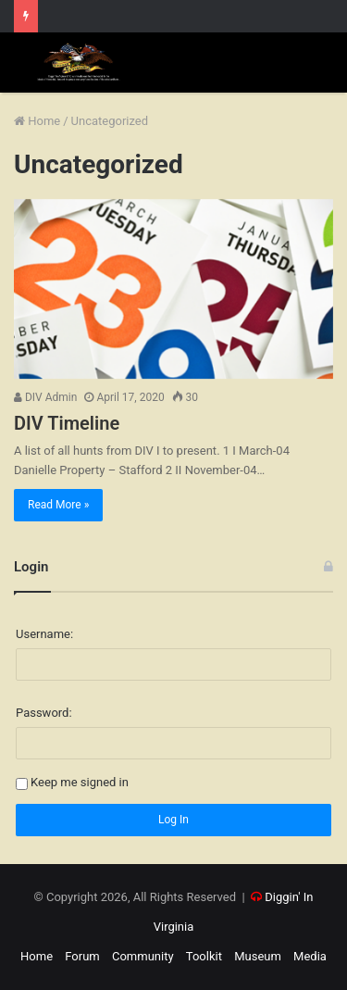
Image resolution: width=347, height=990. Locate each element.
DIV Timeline (66, 423)
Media (310, 956)
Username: (44, 634)
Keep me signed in (80, 782)
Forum (82, 956)
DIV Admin (45, 397)
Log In (173, 819)
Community (143, 956)
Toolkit (204, 956)
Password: (44, 713)
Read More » (58, 504)
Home (37, 121)
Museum (257, 956)
